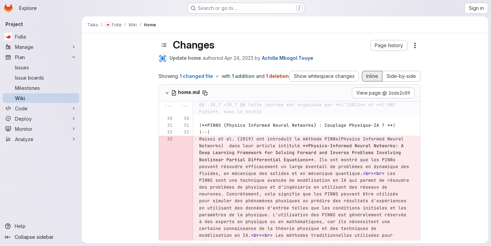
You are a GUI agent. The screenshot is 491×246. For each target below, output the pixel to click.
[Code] (41, 108)
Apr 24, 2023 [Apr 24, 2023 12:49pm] (238, 58)
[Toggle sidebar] (164, 45)
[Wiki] (41, 98)
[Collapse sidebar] (41, 237)
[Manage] (41, 47)
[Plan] (41, 57)
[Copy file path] (205, 93)
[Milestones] (41, 88)
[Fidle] (41, 36)
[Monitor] (41, 129)
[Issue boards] (41, 77)
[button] (388, 45)
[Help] (41, 226)
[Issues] (41, 67)
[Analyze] (41, 139)
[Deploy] (41, 118)
